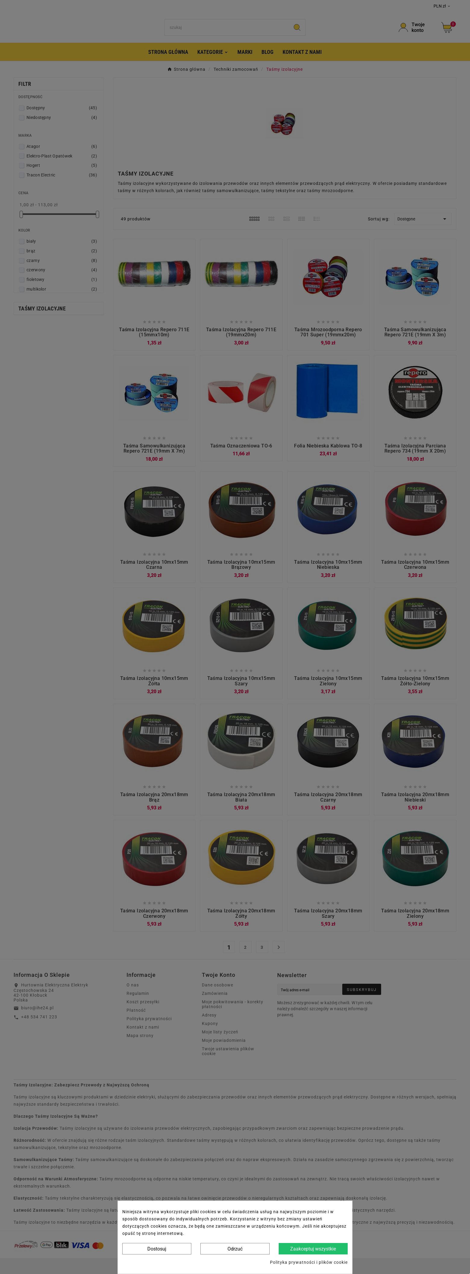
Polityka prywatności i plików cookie (309, 1262)
